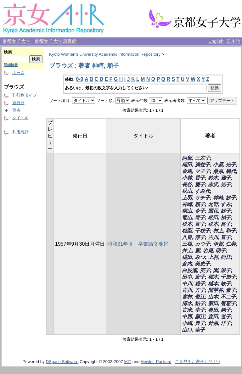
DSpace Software (62, 361)
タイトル (20, 117)
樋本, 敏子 (219, 283)
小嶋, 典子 (193, 323)
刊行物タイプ (24, 95)
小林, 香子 (193, 178)
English (215, 41)
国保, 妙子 (219, 211)
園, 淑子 (222, 270)
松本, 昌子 (219, 224)
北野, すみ (219, 204)
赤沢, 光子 (219, 184)
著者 (16, 110)
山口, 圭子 (193, 329)
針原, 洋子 (219, 323)
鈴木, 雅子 (219, 178)
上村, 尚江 (219, 257)
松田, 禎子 (219, 217)
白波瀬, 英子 (196, 270)
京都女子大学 (17, 41)
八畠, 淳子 (193, 237)
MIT (128, 361)
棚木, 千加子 (222, 277)
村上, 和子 (224, 230)
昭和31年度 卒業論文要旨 (137, 244)
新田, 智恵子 (222, 303)
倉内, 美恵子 (196, 263)
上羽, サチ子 (196, 197)
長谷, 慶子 (193, 184)
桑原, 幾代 (224, 171)
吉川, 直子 (219, 237)
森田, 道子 (219, 316)
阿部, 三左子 (196, 158)
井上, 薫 (191, 250)
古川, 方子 (193, 290)
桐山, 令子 (193, 211)
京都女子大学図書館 (55, 41)
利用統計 (20, 132)
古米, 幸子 (193, 310)
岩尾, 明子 (214, 250)
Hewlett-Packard (156, 361)
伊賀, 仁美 (224, 244)
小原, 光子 (224, 164)
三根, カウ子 (196, 244)
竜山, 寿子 (193, 217)
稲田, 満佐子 (196, 164)
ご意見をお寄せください (197, 361)
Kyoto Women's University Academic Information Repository (104, 54)
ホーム (18, 72)
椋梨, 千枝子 (196, 230)
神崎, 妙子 (224, 197)
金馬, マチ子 (196, 171)
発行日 (18, 102)
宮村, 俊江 (193, 296)
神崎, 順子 (193, 204)
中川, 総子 (193, 283)
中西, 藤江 (193, 316)
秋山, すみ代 (196, 191)
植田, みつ (193, 257)
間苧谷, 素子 (222, 290)
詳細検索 (11, 65)
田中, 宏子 (193, 277)
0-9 (79, 79)
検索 (8, 51)
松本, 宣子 (193, 224)
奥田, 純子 (219, 310)
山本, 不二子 (222, 296)
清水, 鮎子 (193, 303)
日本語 (233, 41)
